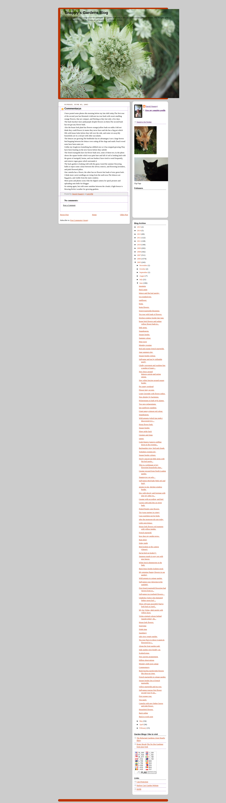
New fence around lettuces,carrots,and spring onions (150, 374)
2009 (139, 248)
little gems (143, 328)
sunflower (143, 300)
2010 (139, 245)
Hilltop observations (146, 660)
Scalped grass (144, 653)
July (141, 279)
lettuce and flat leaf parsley (149, 293)
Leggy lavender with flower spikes (152, 394)
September (143, 272)
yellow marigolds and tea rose (150, 687)
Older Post (124, 215)
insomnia (142, 286)
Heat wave (143, 342)
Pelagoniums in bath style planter (151, 401)
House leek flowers (146, 622)
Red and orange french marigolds (151, 349)
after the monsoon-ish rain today (151, 519)
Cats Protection (142, 782)
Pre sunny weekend (146, 386)
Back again (143, 290)
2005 (139, 262)
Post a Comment (69, 205)
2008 (139, 252)
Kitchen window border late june (151, 318)
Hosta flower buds (146, 424)
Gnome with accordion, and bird (151, 499)
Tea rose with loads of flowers (150, 314)
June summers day (146, 352)
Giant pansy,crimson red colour (151, 411)
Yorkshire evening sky (147, 452)
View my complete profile (155, 110)
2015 (139, 227)
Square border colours (147, 455)
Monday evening (145, 345)
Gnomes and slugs (146, 435)
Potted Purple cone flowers (149, 509)
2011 (139, 241)
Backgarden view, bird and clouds (152, 448)
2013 (139, 234)
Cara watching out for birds (149, 516)
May (141, 721)
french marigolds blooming (149, 311)
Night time (143, 629)
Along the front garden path (149, 646)
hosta (141, 304)
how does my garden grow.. (149, 536)
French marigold (145, 533)
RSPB (139, 789)
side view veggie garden (148, 636)
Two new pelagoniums (147, 404)
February (143, 728)
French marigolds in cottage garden (152, 677)
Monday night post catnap (148, 664)
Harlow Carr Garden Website (148, 785)
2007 (139, 255)
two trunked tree (145, 297)
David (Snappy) (152, 106)
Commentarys (144, 667)
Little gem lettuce (146, 523)
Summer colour (145, 338)
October (142, 269)
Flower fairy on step (147, 390)
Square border (144, 335)
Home (94, 215)
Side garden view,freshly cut (150, 650)
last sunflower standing (148, 408)
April (141, 724)
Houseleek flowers (146, 709)
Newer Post (64, 215)
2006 (139, 259)
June (141, 283)
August (142, 276)
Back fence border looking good (151, 569)
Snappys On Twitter (144, 122)
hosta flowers (144, 307)
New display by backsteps (149, 397)
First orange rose (145, 696)
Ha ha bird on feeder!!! (148, 553)
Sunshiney (143, 633)
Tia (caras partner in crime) (149, 512)
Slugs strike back (145, 431)
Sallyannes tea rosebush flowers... (152, 594)
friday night (143, 543)
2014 (139, 231)
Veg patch (143, 700)
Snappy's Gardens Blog (86, 12)
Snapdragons (144, 331)
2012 (139, 238)
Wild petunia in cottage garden (150, 578)
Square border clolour (147, 356)
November (143, 265)
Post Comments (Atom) (79, 220)
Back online (143, 713)
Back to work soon (146, 717)
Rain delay (143, 540)
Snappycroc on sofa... (147, 477)
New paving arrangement (148, 657)
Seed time (142, 626)
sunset (141, 439)
